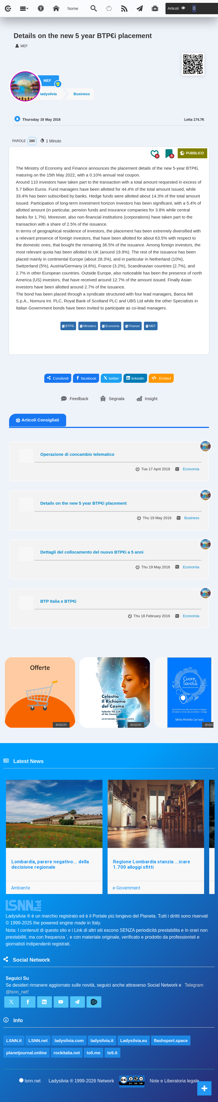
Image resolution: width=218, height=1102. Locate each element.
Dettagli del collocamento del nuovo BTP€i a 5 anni (91, 552)
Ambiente (20, 888)
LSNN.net (38, 1040)
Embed (161, 378)
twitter (111, 378)
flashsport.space (171, 1040)
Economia (110, 326)
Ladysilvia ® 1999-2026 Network (81, 1080)
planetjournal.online (26, 1052)
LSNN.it (14, 1040)
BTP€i (68, 326)
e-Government (127, 888)
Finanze (132, 326)
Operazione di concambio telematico (77, 454)
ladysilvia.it (102, 1040)
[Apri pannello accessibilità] (40, 8)
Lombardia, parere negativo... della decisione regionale (50, 864)
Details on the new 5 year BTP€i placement (83, 503)
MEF (47, 79)
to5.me (93, 1052)
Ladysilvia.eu (133, 1040)
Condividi (58, 378)
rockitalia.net (67, 1052)
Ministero (88, 326)
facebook (86, 378)
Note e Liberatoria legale (174, 1080)
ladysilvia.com (69, 1040)
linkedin (135, 378)
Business (85, 94)
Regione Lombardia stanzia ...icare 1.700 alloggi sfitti (151, 864)
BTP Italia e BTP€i (58, 601)
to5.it (112, 1052)
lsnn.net (30, 1080)
